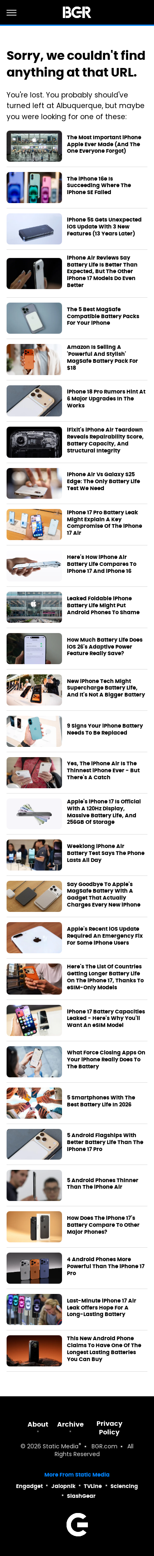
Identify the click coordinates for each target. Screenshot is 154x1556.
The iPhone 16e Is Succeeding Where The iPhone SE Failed (99, 186)
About (38, 1424)
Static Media (60, 1447)
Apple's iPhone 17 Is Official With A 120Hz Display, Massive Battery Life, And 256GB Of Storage (104, 812)
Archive (70, 1424)
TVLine (93, 1486)
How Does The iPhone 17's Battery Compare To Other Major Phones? (103, 1225)
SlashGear (81, 1496)
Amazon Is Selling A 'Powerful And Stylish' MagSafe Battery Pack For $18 (102, 357)
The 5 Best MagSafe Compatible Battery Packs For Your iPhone (103, 316)
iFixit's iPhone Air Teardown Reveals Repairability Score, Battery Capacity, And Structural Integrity (105, 440)
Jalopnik (63, 1486)
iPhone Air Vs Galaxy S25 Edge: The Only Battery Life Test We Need (103, 481)
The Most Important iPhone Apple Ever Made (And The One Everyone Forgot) (104, 144)
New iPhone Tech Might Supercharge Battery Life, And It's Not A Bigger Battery (106, 688)
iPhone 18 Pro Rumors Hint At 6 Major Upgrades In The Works (106, 399)
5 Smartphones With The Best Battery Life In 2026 (101, 1101)
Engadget (29, 1486)
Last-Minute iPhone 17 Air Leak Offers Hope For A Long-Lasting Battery (101, 1308)
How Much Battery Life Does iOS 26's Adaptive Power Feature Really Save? (105, 647)
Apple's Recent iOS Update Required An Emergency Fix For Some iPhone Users (105, 936)
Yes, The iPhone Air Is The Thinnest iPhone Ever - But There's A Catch (103, 770)
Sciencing (124, 1486)
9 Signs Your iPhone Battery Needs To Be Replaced (105, 729)
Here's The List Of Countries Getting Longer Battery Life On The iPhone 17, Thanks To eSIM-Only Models (105, 977)
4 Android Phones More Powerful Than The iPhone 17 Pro (106, 1266)
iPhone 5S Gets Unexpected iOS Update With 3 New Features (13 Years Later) (104, 227)
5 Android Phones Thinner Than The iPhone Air (102, 1184)
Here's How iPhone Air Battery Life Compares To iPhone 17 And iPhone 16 (101, 564)
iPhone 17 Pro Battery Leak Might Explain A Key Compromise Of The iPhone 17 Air (104, 523)
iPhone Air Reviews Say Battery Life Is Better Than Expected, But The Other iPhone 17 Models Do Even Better (102, 272)
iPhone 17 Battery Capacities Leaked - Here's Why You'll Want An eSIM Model (106, 1019)
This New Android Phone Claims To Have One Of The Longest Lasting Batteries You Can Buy (104, 1349)
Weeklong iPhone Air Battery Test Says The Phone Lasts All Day (106, 853)
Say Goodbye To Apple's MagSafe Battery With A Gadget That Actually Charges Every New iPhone (103, 895)
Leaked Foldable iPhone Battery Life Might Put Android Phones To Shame (103, 605)
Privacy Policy (109, 1427)
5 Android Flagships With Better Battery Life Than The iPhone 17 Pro (105, 1142)
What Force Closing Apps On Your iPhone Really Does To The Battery (106, 1059)
